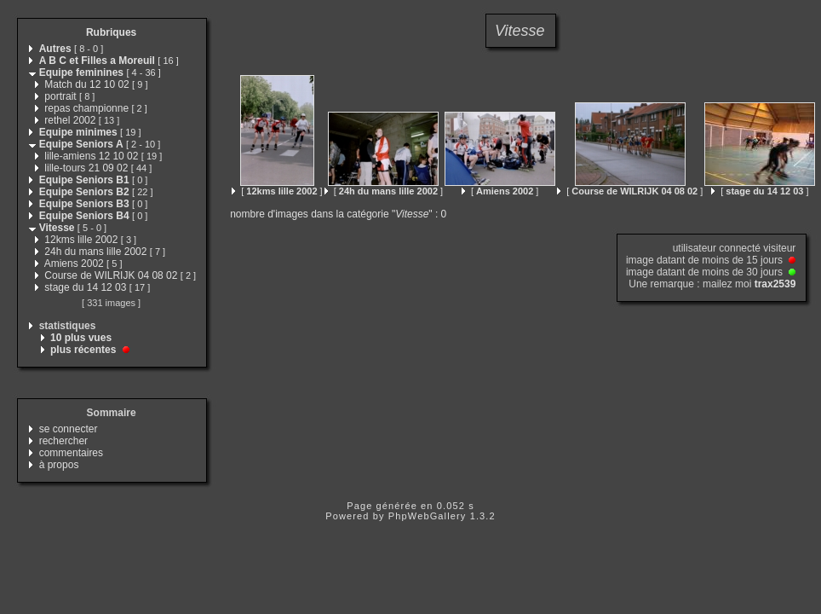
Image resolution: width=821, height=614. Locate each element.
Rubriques (111, 32)
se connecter (68, 429)
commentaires (71, 453)
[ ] (277, 191)
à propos (59, 465)
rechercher (63, 441)
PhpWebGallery (427, 516)
